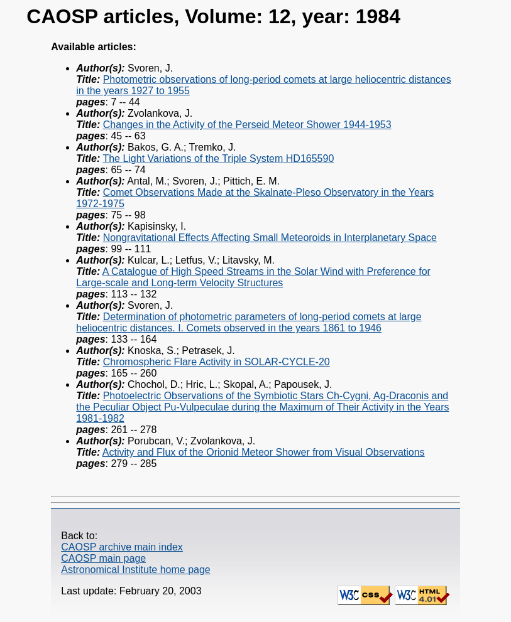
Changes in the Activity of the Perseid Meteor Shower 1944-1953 (247, 124)
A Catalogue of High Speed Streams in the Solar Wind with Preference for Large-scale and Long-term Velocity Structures (253, 277)
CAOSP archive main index (122, 547)
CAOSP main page (103, 558)
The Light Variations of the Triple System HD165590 (218, 158)
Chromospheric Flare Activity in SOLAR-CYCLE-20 (216, 362)
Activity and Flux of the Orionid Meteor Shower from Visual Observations (263, 452)
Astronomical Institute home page (135, 569)
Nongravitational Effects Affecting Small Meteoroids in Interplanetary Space (270, 237)
